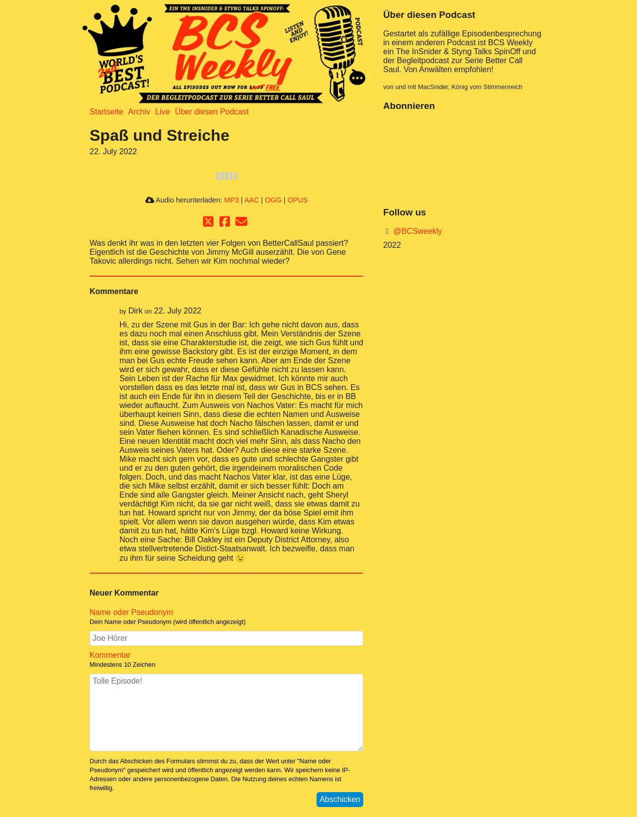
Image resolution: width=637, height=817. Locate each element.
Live (162, 111)
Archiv (139, 111)
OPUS (298, 200)
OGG (273, 200)
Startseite (106, 111)
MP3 (231, 200)
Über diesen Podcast (212, 111)
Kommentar (226, 660)
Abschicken (339, 799)
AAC (251, 200)
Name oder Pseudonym (226, 617)
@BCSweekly (416, 231)
